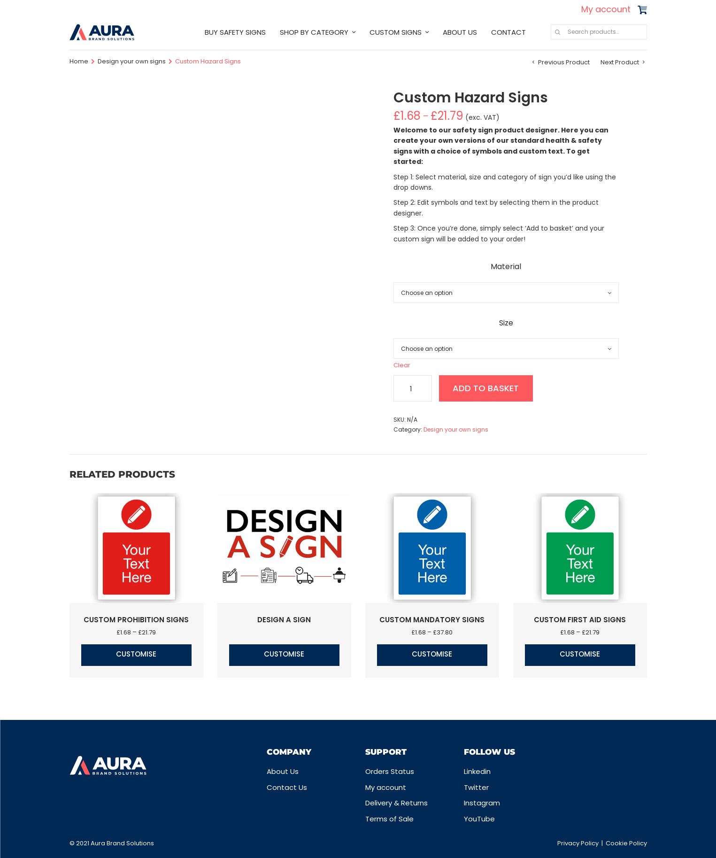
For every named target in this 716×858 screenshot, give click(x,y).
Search (558, 31)
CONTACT (508, 32)
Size (506, 322)
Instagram (482, 803)
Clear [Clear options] (401, 365)
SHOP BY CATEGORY (314, 32)
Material (506, 266)
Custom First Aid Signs (580, 620)
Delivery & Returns (396, 803)
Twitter (476, 787)
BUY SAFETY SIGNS (235, 32)
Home (78, 61)
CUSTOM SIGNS (396, 32)
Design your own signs (132, 61)
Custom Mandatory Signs (432, 620)
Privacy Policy (578, 843)
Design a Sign (284, 620)
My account (606, 9)
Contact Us (287, 787)
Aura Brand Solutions (122, 843)
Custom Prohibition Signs (136, 620)
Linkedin (477, 771)
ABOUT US (460, 32)
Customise (136, 654)
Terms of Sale (389, 819)
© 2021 (80, 843)
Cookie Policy (626, 843)
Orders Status (389, 771)
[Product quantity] (412, 388)
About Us (283, 771)
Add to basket (486, 388)
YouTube (479, 819)
